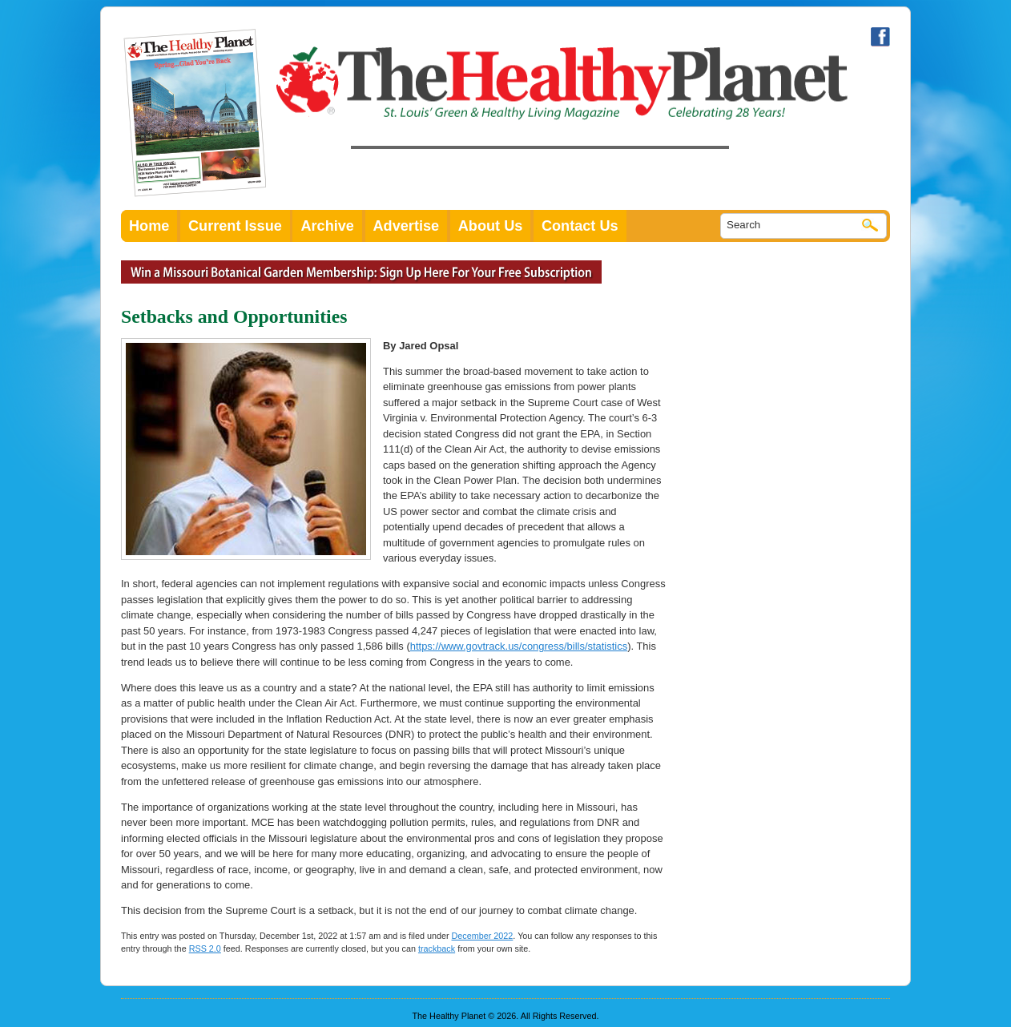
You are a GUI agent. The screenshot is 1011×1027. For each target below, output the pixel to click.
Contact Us (580, 226)
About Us (490, 226)
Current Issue (235, 226)
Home (149, 226)
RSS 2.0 (205, 948)
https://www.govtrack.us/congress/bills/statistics (518, 646)
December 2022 (483, 935)
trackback (436, 948)
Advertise (406, 226)
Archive (327, 226)
